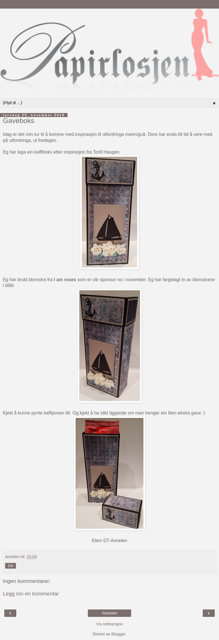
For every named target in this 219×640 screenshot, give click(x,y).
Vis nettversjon (109, 624)
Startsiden (109, 613)
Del (10, 566)
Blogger (118, 634)
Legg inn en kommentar (31, 594)
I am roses (65, 279)
